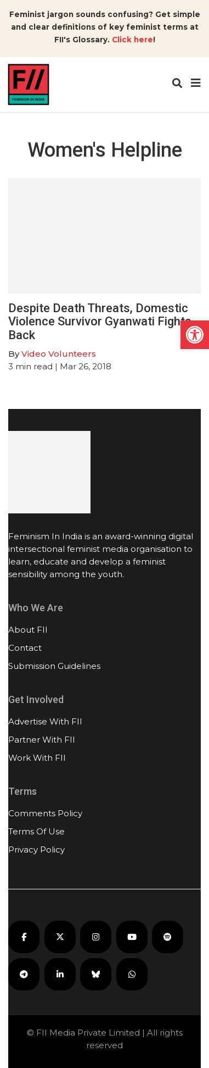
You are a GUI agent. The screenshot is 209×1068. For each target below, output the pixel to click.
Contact (25, 648)
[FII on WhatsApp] (132, 974)
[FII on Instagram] (95, 937)
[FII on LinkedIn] (60, 974)
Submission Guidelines (54, 666)
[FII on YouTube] (132, 937)
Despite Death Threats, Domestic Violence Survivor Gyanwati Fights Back (99, 321)
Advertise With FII (45, 721)
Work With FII (37, 757)
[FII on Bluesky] (95, 974)
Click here (132, 39)
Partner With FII (41, 739)
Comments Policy (45, 813)
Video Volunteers (58, 353)
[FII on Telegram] (23, 974)
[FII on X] (60, 937)
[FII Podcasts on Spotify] (167, 937)
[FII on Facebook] (23, 937)
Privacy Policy (36, 849)
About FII (28, 629)
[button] (194, 334)
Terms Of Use (36, 831)
